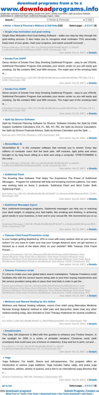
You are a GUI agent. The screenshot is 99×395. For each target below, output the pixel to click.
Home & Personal (23, 25)
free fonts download (69, 393)
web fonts (87, 393)
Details (93, 52)
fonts (23, 393)
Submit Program (74, 391)
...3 (84, 25)
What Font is (12, 393)
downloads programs (18, 391)
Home (8, 25)
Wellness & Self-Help (46, 25)
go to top (7, 385)
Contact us (92, 391)
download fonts (48, 393)
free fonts (33, 393)
